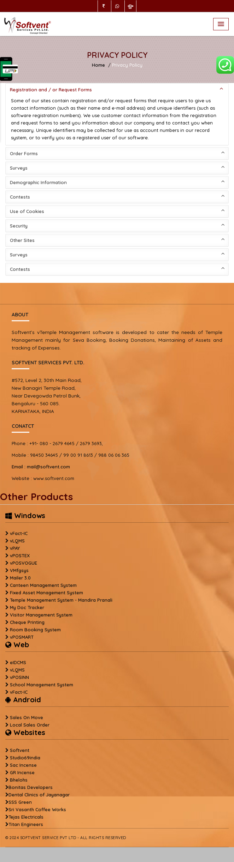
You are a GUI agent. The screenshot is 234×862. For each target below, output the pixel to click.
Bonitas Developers (30, 787)
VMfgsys (19, 570)
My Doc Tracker (27, 607)
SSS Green (20, 802)
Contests (117, 196)
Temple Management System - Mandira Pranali (61, 600)
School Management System (41, 684)
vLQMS (17, 541)
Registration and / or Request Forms (117, 89)
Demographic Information (117, 181)
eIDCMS (18, 662)
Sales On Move (26, 717)
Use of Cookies (117, 210)
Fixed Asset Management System (46, 592)
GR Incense (22, 772)
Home (98, 65)
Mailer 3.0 (20, 578)
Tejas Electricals (25, 817)
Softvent (19, 750)
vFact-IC (19, 533)
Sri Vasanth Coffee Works (37, 809)
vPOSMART (22, 637)
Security (117, 225)
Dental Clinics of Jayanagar (39, 794)
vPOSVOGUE (23, 563)
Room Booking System (35, 629)
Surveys (117, 167)
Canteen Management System (43, 585)
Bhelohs (19, 780)
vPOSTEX (20, 555)
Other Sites (117, 239)
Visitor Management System (41, 615)
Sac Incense (23, 765)
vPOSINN (19, 677)
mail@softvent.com (41, 466)
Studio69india (25, 757)
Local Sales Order (29, 725)
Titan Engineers (25, 824)
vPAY (15, 548)
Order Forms (117, 153)
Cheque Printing (27, 622)
